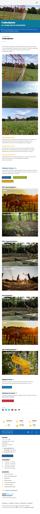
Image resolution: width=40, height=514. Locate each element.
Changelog (11, 503)
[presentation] (20, 510)
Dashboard (4, 503)
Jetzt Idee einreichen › (8, 400)
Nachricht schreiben (7, 455)
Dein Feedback (7, 432)
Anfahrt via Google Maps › (11, 490)
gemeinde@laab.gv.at (9, 448)
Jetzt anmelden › (7, 181)
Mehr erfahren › (6, 177)
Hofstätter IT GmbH (29, 507)
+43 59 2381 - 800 (8, 451)
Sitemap (17, 503)
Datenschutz (23, 503)
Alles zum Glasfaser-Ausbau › (12, 31)
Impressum (30, 503)
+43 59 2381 (7, 449)
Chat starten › (7, 387)
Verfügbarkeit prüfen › (20, 177)
